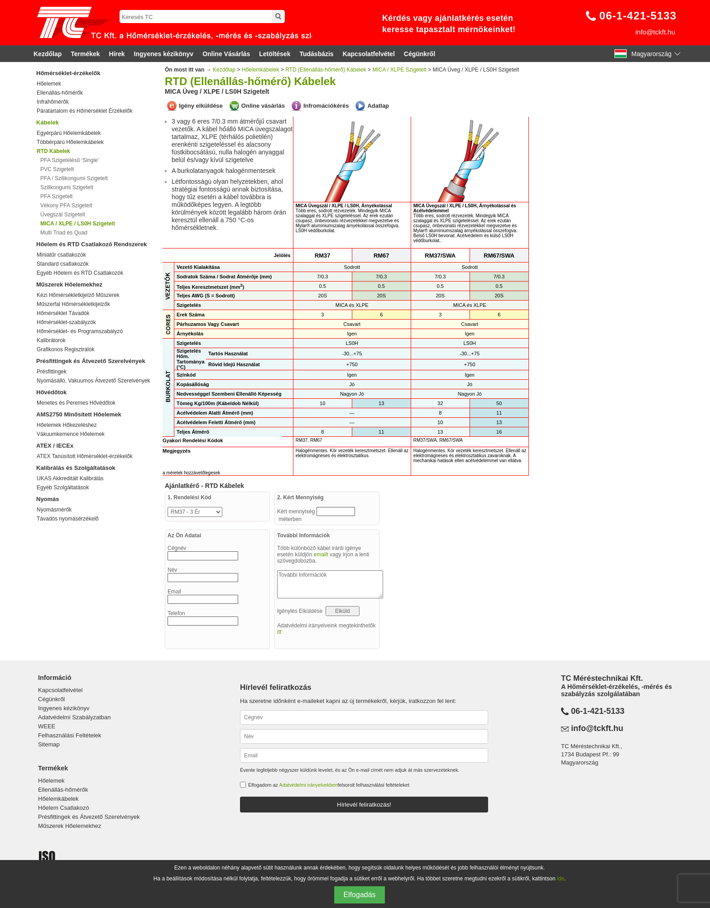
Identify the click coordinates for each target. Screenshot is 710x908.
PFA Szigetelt (56, 196)
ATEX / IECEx (54, 445)
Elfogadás (359, 894)
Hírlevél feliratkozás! (364, 804)
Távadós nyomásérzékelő (68, 519)
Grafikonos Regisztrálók (65, 349)
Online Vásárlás (226, 53)
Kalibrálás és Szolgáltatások (75, 467)
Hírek (117, 53)
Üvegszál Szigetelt (62, 214)
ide (560, 878)
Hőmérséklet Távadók (63, 313)
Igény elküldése (201, 105)
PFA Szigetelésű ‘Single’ (69, 160)
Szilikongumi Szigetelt (66, 187)
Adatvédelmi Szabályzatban (74, 717)
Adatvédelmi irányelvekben (308, 785)
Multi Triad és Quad (63, 232)
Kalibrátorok (51, 340)
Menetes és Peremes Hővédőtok (76, 403)
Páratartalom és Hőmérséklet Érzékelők (84, 111)
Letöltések (274, 53)
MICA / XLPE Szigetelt (399, 70)
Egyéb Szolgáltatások (63, 487)
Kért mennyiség (297, 511)
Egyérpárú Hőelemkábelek (69, 133)
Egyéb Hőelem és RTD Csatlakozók (80, 273)
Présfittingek (52, 371)
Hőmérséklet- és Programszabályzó (80, 331)
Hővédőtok (51, 392)
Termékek (85, 53)
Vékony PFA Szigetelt (66, 205)
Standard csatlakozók (63, 264)
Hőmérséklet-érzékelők (68, 73)
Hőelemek (49, 84)
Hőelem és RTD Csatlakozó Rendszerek (91, 244)
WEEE (46, 726)
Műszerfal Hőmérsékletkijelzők (73, 304)
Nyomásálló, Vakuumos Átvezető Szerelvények (93, 381)
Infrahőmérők (53, 102)
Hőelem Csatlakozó (63, 807)
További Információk (330, 584)
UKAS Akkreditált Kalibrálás (70, 478)
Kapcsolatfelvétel (369, 53)
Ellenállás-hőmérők (60, 93)
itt (279, 632)
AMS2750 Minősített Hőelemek (78, 414)
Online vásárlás (263, 105)
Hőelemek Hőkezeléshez (67, 425)
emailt (321, 554)
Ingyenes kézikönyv (164, 53)
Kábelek (47, 122)
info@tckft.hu (655, 32)
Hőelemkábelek (260, 70)
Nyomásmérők (54, 510)
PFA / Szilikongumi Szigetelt (74, 178)
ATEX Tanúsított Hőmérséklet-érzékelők (85, 456)
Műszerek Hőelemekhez (69, 284)
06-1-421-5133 (638, 16)
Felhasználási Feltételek (69, 735)
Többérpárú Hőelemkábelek (70, 142)
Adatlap (378, 105)
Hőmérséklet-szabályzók (66, 322)
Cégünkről (419, 53)
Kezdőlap (48, 53)
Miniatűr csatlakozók (61, 255)
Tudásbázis (316, 53)
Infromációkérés (326, 105)
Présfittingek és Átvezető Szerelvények (90, 361)
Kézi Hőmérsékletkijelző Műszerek (78, 295)
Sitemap (49, 744)
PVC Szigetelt (57, 169)
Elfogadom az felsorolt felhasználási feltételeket (328, 785)
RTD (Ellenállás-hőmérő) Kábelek (325, 70)
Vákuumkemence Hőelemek (71, 434)
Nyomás (47, 499)
